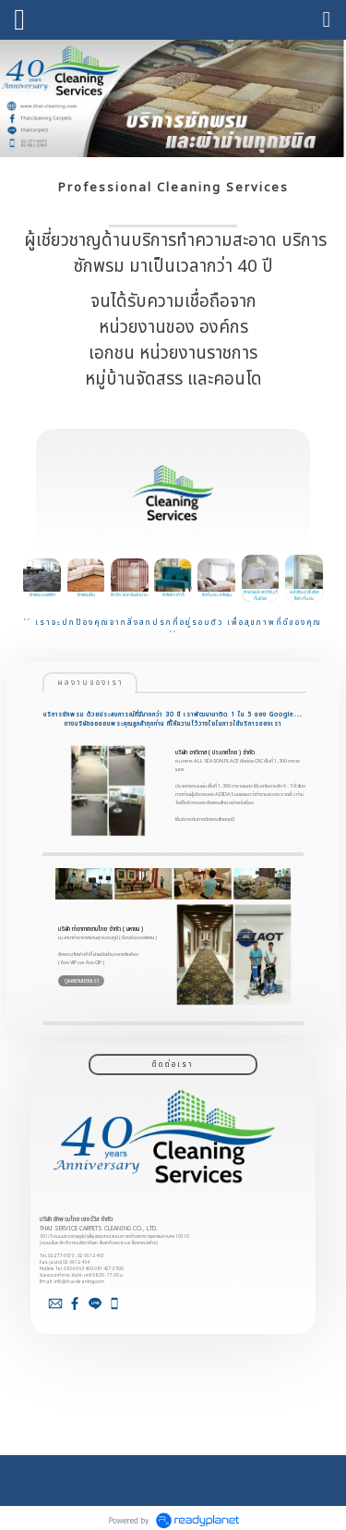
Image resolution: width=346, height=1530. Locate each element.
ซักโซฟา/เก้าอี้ (173, 595)
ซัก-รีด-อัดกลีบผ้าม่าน (129, 595)
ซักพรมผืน (86, 595)
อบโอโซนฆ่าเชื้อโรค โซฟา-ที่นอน (304, 595)
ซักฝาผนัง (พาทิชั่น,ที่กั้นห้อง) (261, 595)
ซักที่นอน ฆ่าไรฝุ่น (217, 595)
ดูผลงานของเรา (82, 980)
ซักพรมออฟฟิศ (42, 595)
